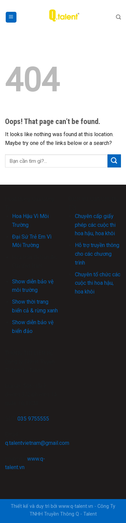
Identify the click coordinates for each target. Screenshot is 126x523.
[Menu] (11, 17)
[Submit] (114, 160)
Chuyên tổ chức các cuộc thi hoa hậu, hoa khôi (97, 283)
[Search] (118, 17)
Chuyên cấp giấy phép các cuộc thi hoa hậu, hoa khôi (95, 225)
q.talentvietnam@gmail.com (37, 443)
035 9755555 (33, 419)
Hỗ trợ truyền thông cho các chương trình (97, 254)
